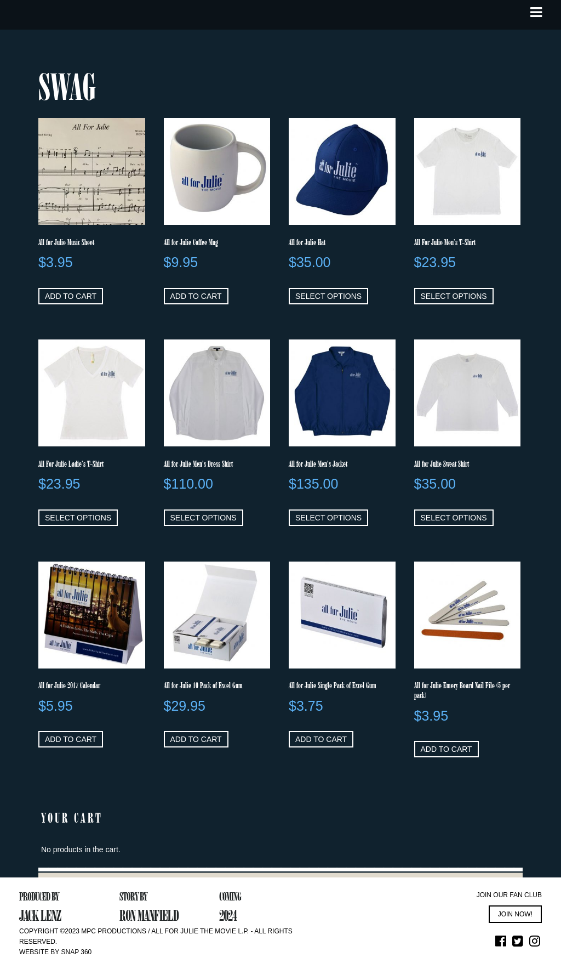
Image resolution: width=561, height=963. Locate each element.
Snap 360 (76, 952)
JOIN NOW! (515, 914)
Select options (328, 296)
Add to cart (70, 296)
